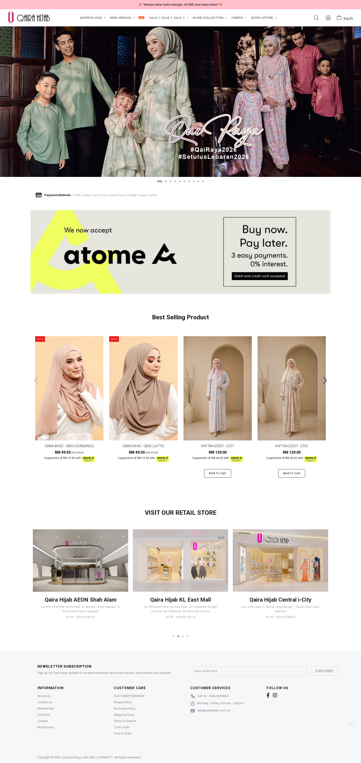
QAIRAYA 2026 (92, 17)
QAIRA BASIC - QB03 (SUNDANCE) (69, 446)
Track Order (121, 727)
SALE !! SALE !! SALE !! (168, 17)
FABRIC (238, 17)
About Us (43, 696)
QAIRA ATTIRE (264, 17)
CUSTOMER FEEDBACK (129, 696)
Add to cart (217, 473)
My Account (45, 727)
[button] (159, 181)
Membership (45, 708)
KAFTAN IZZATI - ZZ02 (291, 446)
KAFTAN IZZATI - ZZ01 (217, 446)
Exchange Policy (124, 708)
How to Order (123, 733)
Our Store (43, 714)
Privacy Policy (123, 702)
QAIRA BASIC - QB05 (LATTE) (143, 446)
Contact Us (44, 702)
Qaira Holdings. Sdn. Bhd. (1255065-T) (87, 757)
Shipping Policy (124, 714)
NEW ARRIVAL (127, 17)
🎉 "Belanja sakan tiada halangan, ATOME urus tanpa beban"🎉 (180, 4)
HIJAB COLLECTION (210, 17)
